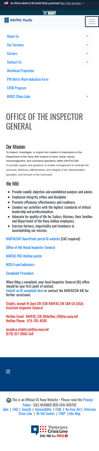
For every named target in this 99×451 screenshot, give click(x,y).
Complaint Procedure (20, 273)
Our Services (49, 45)
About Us (49, 36)
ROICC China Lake (49, 96)
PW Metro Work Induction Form (27, 79)
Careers (49, 53)
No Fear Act (73, 409)
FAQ (15, 409)
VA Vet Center (45, 413)
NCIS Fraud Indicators (20, 264)
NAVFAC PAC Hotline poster (24, 255)
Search (26, 409)
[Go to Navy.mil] (49, 12)
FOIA (58, 409)
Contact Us (49, 62)
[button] (72, 3)
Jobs (6, 409)
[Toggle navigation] (92, 21)
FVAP (62, 413)
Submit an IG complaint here (25, 290)
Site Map (74, 413)
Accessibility (43, 409)
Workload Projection (20, 70)
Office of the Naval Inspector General (30, 247)
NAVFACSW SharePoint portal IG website (33, 238)
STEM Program (16, 87)
